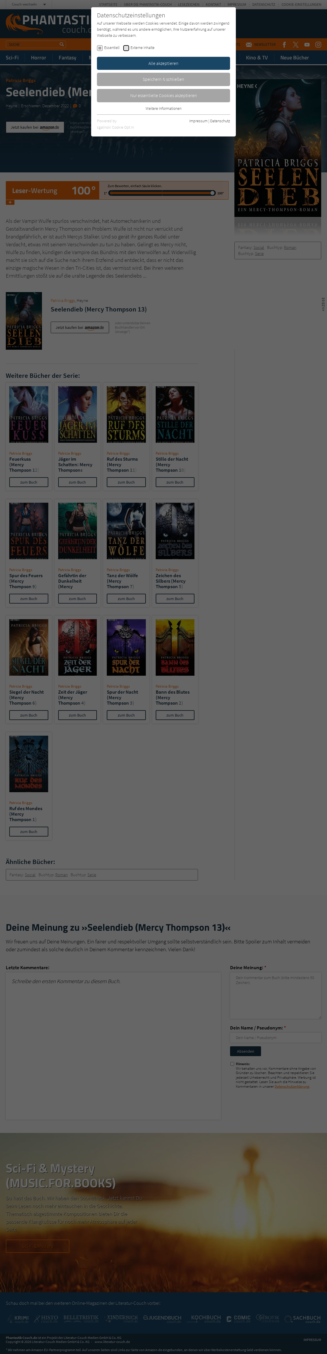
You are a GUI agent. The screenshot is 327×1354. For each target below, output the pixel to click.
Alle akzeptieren (163, 63)
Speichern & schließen (163, 79)
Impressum (198, 120)
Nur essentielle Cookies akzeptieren (163, 95)
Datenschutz (220, 120)
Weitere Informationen (163, 108)
